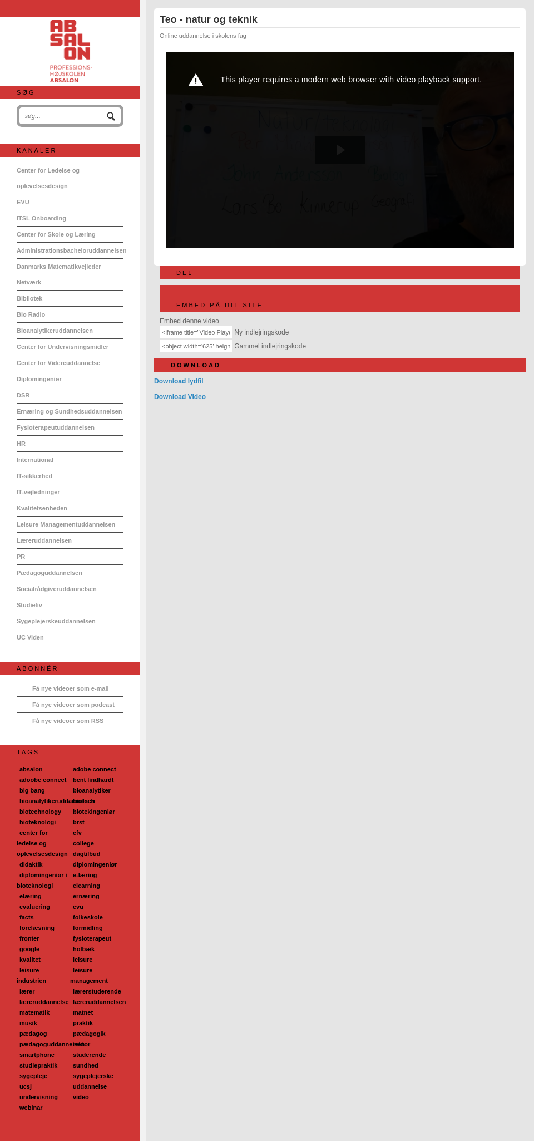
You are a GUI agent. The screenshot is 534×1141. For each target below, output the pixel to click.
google (29, 949)
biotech (84, 801)
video (81, 1097)
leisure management (89, 975)
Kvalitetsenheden (42, 508)
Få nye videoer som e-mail (70, 688)
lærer (27, 991)
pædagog (33, 1033)
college (83, 843)
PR (21, 556)
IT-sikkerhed (34, 476)
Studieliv (29, 605)
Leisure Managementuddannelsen (66, 524)
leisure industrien (31, 975)
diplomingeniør (95, 864)
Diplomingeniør (39, 379)
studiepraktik (38, 1065)
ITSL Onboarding (41, 218)
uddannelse (90, 1086)
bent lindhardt (93, 779)
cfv (77, 832)
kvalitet (30, 959)
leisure (82, 959)
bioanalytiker (92, 790)
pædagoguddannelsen (52, 1044)
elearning (86, 885)
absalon (31, 769)
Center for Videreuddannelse (58, 363)
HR (21, 443)
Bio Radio (31, 314)
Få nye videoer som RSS (67, 720)
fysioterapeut (92, 938)
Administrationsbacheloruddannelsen (70, 250)
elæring (30, 896)
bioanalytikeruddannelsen (57, 801)
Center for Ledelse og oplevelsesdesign (48, 178)
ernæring (86, 896)
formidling (88, 927)
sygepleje (33, 1076)
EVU (23, 202)
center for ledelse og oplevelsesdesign (42, 843)
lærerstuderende (97, 991)
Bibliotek (29, 298)
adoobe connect (42, 779)
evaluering (34, 906)
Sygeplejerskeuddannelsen (56, 621)
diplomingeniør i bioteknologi (42, 880)
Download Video (180, 397)
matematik (34, 1012)
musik (28, 1023)
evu (78, 906)
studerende (89, 1054)
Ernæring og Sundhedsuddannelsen (69, 411)
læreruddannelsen (99, 1002)
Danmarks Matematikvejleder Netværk (59, 274)
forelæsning (37, 927)
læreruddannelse (44, 1002)
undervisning (38, 1097)
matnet (83, 1012)
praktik (83, 1023)
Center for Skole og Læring (56, 234)
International (35, 459)
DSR (23, 395)
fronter (29, 938)
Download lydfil (179, 381)
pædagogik (89, 1033)
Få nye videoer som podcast (73, 704)
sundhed (85, 1065)
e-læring (85, 875)
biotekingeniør (94, 811)
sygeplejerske (93, 1076)
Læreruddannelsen (44, 540)
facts (26, 917)
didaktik (31, 864)
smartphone (37, 1054)
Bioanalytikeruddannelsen (55, 330)
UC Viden (30, 637)
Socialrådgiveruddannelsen (57, 589)
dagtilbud (87, 853)
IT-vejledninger (38, 492)
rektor (81, 1044)
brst (79, 822)
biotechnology (40, 811)
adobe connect (94, 769)
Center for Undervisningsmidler (62, 346)
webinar (31, 1107)
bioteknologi (37, 822)
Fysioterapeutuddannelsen (56, 427)
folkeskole (88, 917)
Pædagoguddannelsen (49, 572)
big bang (32, 790)
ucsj (25, 1086)
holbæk (84, 949)
